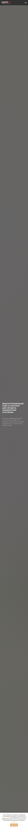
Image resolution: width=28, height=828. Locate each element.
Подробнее (14, 821)
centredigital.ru (6, 817)
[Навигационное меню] (26, 2)
